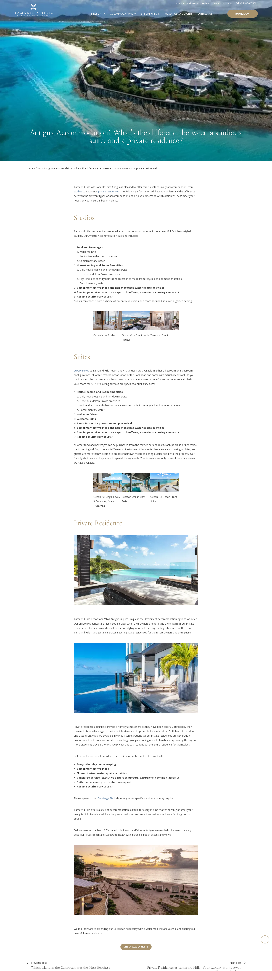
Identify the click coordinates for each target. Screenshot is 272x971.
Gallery (205, 3)
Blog (230, 3)
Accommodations (121, 13)
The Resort (95, 13)
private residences (108, 191)
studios (78, 191)
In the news (193, 3)
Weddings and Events (179, 13)
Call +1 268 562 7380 (246, 3)
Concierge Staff (106, 798)
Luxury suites (81, 370)
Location (179, 3)
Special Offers (150, 13)
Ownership (218, 3)
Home (29, 168)
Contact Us (205, 13)
